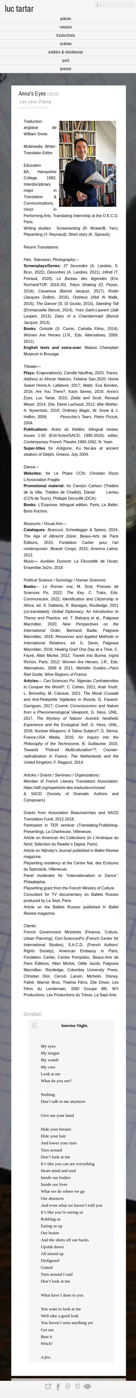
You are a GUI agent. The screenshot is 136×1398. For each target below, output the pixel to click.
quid (65, 60)
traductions (65, 35)
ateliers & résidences (65, 52)
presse (65, 68)
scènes (66, 43)
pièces (65, 18)
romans (66, 27)
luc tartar (19, 8)
